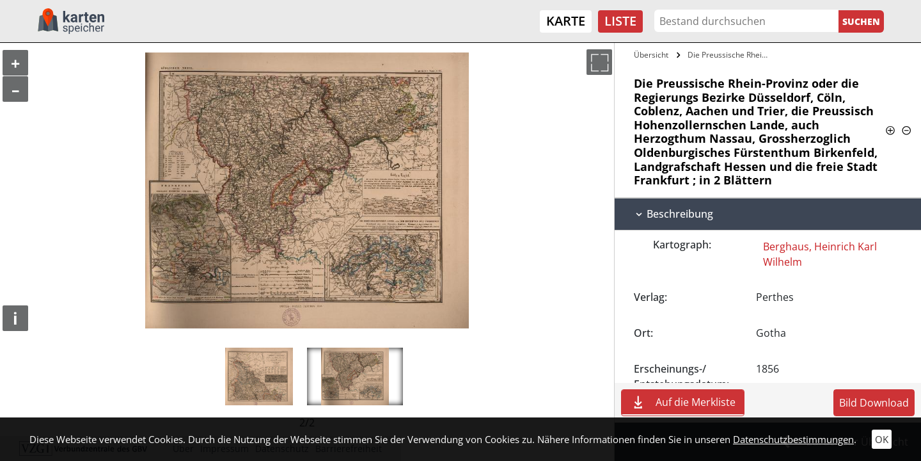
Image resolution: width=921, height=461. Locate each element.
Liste (620, 20)
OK (881, 439)
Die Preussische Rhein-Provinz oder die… (731, 54)
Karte (565, 20)
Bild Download (874, 403)
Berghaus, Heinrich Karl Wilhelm (820, 254)
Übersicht (651, 54)
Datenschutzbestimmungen (793, 439)
